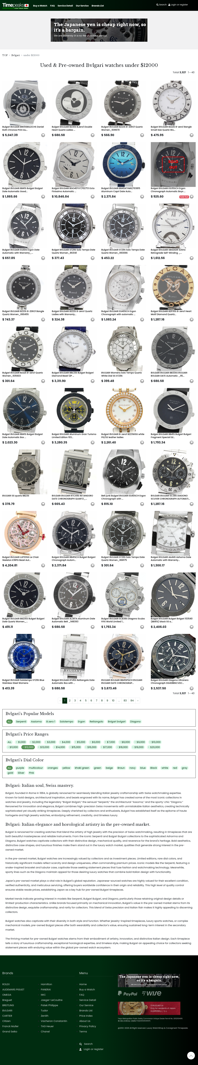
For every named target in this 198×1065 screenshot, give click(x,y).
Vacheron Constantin (54, 1021)
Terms (83, 1031)
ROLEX (6, 984)
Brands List (98, 5)
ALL (9, 721)
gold (10, 773)
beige (109, 768)
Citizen (6, 1021)
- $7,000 (110, 742)
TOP (5, 55)
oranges (52, 768)
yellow (66, 768)
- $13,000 (43, 747)
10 (113, 700)
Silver (21, 773)
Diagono (135, 721)
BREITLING (8, 1005)
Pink (31, 773)
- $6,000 (95, 742)
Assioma (36, 721)
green (97, 768)
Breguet (7, 1000)
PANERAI (46, 989)
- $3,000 (50, 742)
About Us (84, 1021)
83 (125, 700)
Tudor (44, 1010)
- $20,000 (154, 747)
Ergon (81, 721)
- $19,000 (138, 747)
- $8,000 (125, 742)
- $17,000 (106, 747)
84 (132, 700)
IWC (43, 995)
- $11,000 (13, 747)
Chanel (45, 1031)
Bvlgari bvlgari (117, 721)
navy (132, 768)
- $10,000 (155, 742)
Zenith (44, 1016)
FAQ (52, 5)
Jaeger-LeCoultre (51, 1000)
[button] (43, 135)
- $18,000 (122, 747)
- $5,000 (80, 742)
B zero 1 (50, 721)
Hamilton (46, 984)
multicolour (36, 768)
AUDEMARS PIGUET (13, 989)
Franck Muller (10, 1026)
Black (153, 768)
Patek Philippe (49, 1005)
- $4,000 (65, 742)
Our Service (82, 5)
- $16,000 (91, 747)
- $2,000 (35, 742)
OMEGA (6, 995)
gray (184, 768)
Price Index (86, 1016)
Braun (121, 768)
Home (83, 984)
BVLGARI (7, 1010)
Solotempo (66, 721)
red (175, 768)
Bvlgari (15, 55)
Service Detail (65, 5)
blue (143, 768)
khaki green (82, 768)
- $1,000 (21, 742)
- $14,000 (59, 747)
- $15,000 (75, 747)
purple (20, 768)
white (164, 768)
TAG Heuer (47, 1026)
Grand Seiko (9, 1031)
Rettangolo (96, 721)
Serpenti (21, 721)
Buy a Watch (40, 5)
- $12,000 (28, 747)
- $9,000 (140, 742)
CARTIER (7, 1016)
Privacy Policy (87, 1026)
